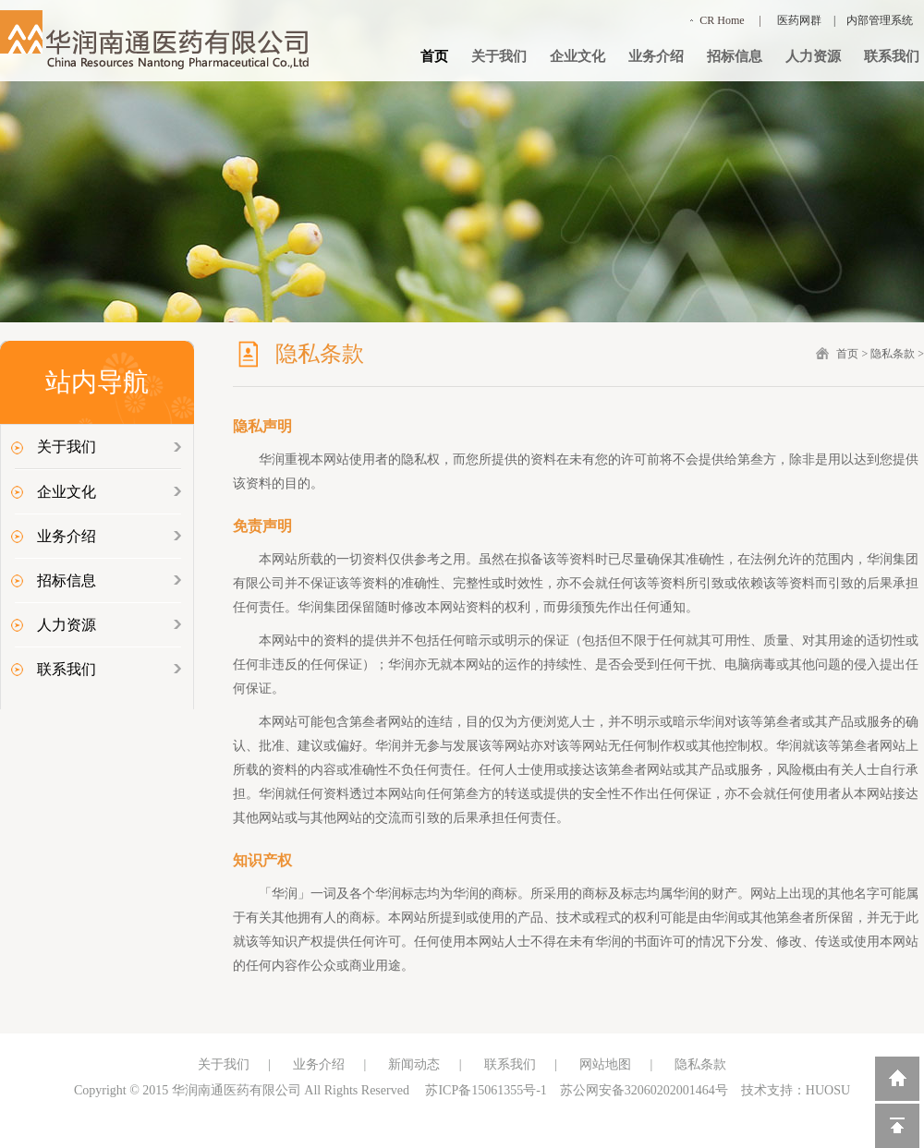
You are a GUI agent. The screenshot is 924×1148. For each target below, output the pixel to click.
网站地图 (605, 1064)
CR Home (721, 20)
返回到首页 (897, 1079)
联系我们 (891, 56)
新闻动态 (414, 1064)
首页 (434, 56)
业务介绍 (656, 56)
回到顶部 (897, 1126)
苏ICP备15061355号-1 (485, 1090)
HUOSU (828, 1090)
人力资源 (813, 56)
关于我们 (499, 56)
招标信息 (734, 56)
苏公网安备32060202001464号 (644, 1090)
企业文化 (577, 56)
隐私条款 (892, 353)
